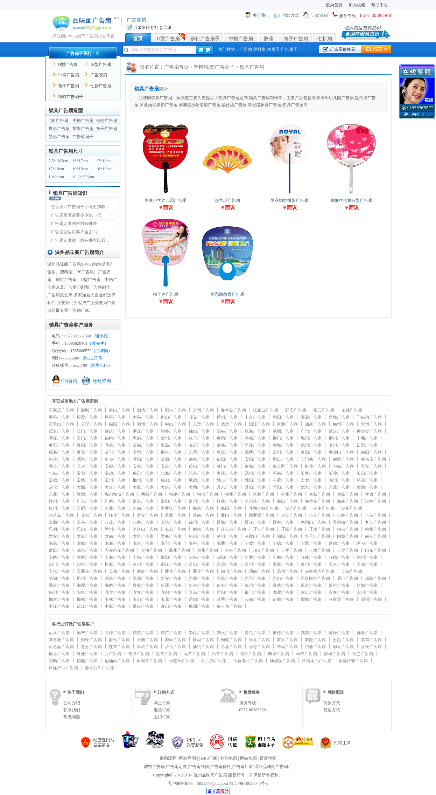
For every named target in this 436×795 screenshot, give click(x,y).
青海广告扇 (151, 550)
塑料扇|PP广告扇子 (214, 67)
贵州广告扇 (199, 501)
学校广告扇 (199, 633)
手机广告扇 (147, 647)
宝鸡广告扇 (115, 473)
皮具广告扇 (59, 633)
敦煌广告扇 (367, 487)
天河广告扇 (339, 564)
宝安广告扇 (371, 466)
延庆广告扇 (295, 410)
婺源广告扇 (143, 578)
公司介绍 (71, 702)
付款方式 (290, 15)
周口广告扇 (283, 459)
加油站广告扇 (117, 661)
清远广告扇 (231, 424)
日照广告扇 (367, 445)
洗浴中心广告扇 (316, 661)
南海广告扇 (115, 543)
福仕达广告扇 (165, 294)
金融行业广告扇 (353, 661)
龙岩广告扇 (143, 536)
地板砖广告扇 (282, 661)
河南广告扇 (143, 508)
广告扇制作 (198, 766)
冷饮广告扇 (371, 647)
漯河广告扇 (87, 459)
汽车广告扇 (222, 654)
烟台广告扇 (171, 452)
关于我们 (261, 15)
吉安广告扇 (319, 515)
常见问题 (71, 716)
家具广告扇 (287, 640)
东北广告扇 (339, 487)
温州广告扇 (287, 571)
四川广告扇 (59, 564)
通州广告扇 (227, 417)
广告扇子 (289, 49)
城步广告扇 (227, 480)
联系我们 (71, 709)
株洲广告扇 (199, 606)
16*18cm (80, 168)
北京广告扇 (199, 473)
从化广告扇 (59, 487)
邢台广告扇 (175, 410)
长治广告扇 (367, 473)
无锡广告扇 (351, 571)
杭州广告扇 (59, 508)
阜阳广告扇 (347, 494)
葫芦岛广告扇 (61, 515)
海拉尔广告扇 (317, 501)
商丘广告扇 (59, 466)
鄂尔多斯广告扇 (119, 494)
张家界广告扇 (341, 599)
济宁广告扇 (115, 452)
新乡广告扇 (115, 459)
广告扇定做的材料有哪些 (74, 223)
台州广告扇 (255, 564)
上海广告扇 (115, 557)
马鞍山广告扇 (257, 536)
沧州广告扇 (203, 410)
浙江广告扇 (59, 606)
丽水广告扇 (203, 529)
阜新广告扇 (319, 494)
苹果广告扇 (82, 128)
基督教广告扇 (61, 640)
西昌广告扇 (227, 578)
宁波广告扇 (255, 543)
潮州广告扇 (147, 424)
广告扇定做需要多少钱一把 (76, 215)
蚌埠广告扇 (315, 466)
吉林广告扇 (347, 515)
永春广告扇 (339, 592)
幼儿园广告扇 (213, 661)
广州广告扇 (311, 431)
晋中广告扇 (283, 522)
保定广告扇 (143, 473)
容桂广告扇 (235, 550)
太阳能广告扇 (181, 661)
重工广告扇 (362, 654)
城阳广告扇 (255, 480)
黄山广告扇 (231, 515)
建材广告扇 (203, 640)
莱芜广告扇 (227, 445)
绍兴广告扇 (199, 557)
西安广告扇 (171, 578)
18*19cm (104, 168)
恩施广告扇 (143, 438)
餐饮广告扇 (339, 633)
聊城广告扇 (283, 445)
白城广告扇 (255, 466)
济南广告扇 (143, 445)
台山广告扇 (199, 564)
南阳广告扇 (371, 452)
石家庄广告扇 (61, 410)
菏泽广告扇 (255, 445)
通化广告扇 (175, 571)
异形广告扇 (59, 136)
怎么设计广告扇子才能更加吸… (80, 206)
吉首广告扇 (375, 515)
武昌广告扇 (115, 578)
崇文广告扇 (311, 480)
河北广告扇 (115, 508)
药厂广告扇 (171, 633)
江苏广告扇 (115, 522)
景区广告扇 (250, 654)
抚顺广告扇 (263, 494)
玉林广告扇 (115, 599)
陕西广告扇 (87, 557)
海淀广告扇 (311, 417)
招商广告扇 (87, 661)
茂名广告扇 (59, 431)
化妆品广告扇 (61, 647)
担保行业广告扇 (63, 668)
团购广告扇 (59, 661)
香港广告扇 (59, 585)
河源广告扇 (287, 424)
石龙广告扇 (255, 557)
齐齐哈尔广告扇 (119, 550)
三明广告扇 (291, 550)
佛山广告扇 (199, 431)
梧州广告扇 (87, 578)
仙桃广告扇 (115, 438)
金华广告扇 (171, 522)
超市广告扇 (175, 647)
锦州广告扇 (199, 522)
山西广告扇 (59, 557)
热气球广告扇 (227, 200)
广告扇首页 (176, 67)
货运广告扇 (138, 654)
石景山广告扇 (61, 424)
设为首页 (334, 4)
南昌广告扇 (59, 543)
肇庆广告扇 (115, 431)
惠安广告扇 (291, 515)
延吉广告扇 (339, 585)
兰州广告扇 (115, 529)
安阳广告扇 (255, 459)
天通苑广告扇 (89, 571)
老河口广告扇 (145, 529)
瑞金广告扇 (263, 550)
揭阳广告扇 (119, 424)
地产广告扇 (87, 633)
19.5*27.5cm (83, 176)
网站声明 (187, 758)
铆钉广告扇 (106, 120)
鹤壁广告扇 (343, 459)
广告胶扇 (98, 75)
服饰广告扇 (119, 640)
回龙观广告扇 (261, 515)
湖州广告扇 (351, 508)
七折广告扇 (100, 85)
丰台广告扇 (255, 417)
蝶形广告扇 (59, 128)
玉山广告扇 (143, 599)
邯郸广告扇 (91, 410)
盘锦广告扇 (339, 543)
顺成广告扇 (311, 557)
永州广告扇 (367, 592)
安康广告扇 (143, 466)
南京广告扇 (143, 543)
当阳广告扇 (283, 487)
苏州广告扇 (143, 564)
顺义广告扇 (199, 417)
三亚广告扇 (347, 550)
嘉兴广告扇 (87, 522)
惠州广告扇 (371, 424)
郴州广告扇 (143, 480)
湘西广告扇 (115, 585)
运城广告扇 (283, 599)
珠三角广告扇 (229, 606)
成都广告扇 (171, 480)
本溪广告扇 (227, 473)
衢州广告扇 (179, 550)
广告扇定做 (176, 766)
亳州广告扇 (255, 473)
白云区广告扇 (285, 466)
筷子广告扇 (296, 38)
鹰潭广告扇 (283, 592)
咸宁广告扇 (199, 438)
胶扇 (269, 38)
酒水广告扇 (227, 633)
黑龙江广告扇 (173, 508)
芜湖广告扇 (59, 578)
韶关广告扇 (171, 431)
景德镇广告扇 (345, 522)
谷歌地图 (228, 758)
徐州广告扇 (255, 585)
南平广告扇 (199, 543)
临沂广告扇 (199, 445)
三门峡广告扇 (313, 459)
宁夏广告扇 (311, 543)
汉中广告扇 (375, 501)
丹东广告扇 (227, 487)
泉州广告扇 (207, 550)
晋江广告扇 (255, 522)
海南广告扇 (347, 501)
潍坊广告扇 (143, 452)
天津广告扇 (367, 564)
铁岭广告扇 (147, 571)
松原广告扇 (115, 564)
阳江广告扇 (259, 424)
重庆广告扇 (143, 606)
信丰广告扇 (227, 585)
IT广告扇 (113, 654)
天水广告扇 (59, 571)
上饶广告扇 (143, 557)
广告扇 (245, 49)
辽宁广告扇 (263, 529)
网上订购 (162, 702)
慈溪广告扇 (367, 480)
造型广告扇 (100, 64)
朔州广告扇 (367, 557)
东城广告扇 (351, 410)
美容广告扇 (371, 640)
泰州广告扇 (311, 564)
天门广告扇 (87, 438)
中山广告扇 (175, 424)
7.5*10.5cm (59, 160)
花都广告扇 (91, 515)
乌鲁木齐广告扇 (319, 571)
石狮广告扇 (283, 557)
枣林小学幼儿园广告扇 (166, 200)
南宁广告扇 (171, 543)
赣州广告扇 (59, 501)
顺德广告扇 (339, 557)
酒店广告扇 (311, 633)
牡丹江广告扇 (317, 536)
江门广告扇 (87, 431)
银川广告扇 (255, 592)
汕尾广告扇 (315, 424)
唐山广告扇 (119, 410)
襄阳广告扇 (87, 445)
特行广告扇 (306, 654)
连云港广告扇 (233, 529)
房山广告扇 (171, 417)
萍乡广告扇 (367, 543)
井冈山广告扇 (313, 522)
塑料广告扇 (154, 766)
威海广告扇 (59, 452)
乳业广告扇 (87, 654)
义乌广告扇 (199, 592)
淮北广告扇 (175, 515)
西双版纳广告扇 (315, 578)
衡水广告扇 (203, 508)
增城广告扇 (311, 599)
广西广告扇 (115, 501)
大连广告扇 (115, 487)
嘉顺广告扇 (59, 522)
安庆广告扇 (171, 466)
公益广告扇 (231, 647)
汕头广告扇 (227, 431)
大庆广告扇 (171, 487)
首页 (138, 38)
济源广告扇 (171, 459)
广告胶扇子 (82, 136)
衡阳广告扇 (231, 508)
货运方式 (331, 709)
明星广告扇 (278, 654)
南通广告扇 (227, 543)
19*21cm (56, 176)
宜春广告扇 (143, 592)
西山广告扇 (283, 578)
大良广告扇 (143, 487)
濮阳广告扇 (143, 459)
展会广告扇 (59, 654)
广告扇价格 (220, 766)
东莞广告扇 (203, 424)
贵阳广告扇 (171, 501)
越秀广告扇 (227, 599)
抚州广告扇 (291, 494)
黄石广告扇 (59, 445)
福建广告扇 (179, 494)
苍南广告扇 (283, 473)
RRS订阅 (209, 758)
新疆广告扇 (171, 585)
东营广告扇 (199, 452)
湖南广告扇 (323, 508)
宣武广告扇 (283, 585)
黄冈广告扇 (227, 438)
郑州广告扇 (283, 452)
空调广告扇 (147, 640)
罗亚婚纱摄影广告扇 (289, 200)
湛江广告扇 (143, 431)
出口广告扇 (343, 640)
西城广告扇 (339, 417)
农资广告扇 (259, 647)
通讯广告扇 (203, 647)
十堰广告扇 (367, 438)
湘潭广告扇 (87, 585)
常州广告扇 (115, 480)
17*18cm (104, 160)
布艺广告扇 (194, 654)
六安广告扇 (59, 536)
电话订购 (162, 709)
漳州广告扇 (371, 599)
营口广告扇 (311, 592)
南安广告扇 (375, 536)
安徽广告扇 (115, 466)
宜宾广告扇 (115, 592)
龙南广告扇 (115, 536)
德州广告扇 (311, 445)
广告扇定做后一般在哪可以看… (80, 240)
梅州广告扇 (343, 424)
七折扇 (324, 38)
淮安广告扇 (147, 515)
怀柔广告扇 (87, 417)
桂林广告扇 (227, 501)
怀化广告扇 (119, 515)
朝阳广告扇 (283, 417)
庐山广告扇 (199, 536)
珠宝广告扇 (119, 647)
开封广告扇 (87, 466)
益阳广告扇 (227, 592)
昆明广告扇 (59, 529)
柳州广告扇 (375, 529)
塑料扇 (259, 49)
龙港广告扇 (87, 536)
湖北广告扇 (295, 508)
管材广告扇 (287, 647)
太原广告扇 (283, 564)
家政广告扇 (315, 640)
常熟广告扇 (87, 480)
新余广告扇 (199, 585)
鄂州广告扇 (311, 438)
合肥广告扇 (87, 508)
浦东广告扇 (87, 550)
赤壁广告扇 (283, 480)
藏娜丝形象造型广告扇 (351, 200)
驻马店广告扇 (373, 459)
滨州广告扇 (339, 445)
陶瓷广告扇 (231, 640)
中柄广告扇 (240, 38)
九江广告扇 (375, 522)
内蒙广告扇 (347, 536)
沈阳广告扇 (227, 557)
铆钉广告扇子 (205, 38)
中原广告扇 (115, 606)
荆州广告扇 (339, 438)
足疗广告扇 (283, 633)
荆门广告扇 (283, 438)
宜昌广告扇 (115, 445)
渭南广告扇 (259, 571)
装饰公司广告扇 (99, 668)
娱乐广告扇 (255, 633)
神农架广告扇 (369, 431)
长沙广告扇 (339, 473)
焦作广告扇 (59, 459)
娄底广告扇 (171, 536)
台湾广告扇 (227, 564)
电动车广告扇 (149, 661)
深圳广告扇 (283, 431)
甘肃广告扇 (375, 494)
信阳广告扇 (227, 459)
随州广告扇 (171, 438)
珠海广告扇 (255, 431)
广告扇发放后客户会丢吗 (74, 231)
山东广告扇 (375, 550)
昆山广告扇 (87, 529)
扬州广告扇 (59, 592)
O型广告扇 (168, 38)
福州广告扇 (235, 494)
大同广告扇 (199, 487)
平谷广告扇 (59, 417)
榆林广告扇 (87, 599)
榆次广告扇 (59, 599)
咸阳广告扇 (375, 578)
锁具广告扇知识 (70, 193)
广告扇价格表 (342, 49)
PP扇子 (273, 49)
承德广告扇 (199, 480)
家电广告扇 (175, 640)
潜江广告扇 (59, 438)
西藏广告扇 (199, 578)
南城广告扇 (87, 543)
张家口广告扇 (265, 410)
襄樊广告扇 (143, 585)
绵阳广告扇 (287, 536)
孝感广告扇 (255, 438)
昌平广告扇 (115, 417)
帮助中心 (379, 4)
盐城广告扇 (367, 585)
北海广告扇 (171, 473)
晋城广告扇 (227, 522)
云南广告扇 (255, 599)
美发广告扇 (91, 647)
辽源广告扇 (319, 529)
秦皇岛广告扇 (233, 410)
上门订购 (162, 716)
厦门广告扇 (347, 578)
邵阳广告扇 (171, 557)
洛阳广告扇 (311, 452)
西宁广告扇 (255, 578)
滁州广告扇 (339, 480)
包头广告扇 (343, 466)
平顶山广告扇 (341, 452)
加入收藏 (357, 4)
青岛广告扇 (171, 445)
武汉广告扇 (339, 431)
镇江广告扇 (87, 606)
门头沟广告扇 (369, 417)
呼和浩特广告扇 (263, 508)
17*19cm (56, 168)
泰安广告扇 (87, 452)
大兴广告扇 (143, 417)
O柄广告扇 (59, 120)
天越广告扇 (119, 571)
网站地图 (248, 758)
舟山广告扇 (171, 606)
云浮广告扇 (91, 424)
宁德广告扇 (283, 543)
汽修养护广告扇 (248, 661)
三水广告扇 (319, 550)
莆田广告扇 (59, 550)
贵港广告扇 (143, 501)
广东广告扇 (87, 501)
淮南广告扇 (203, 515)
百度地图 (268, 758)
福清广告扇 (207, 494)
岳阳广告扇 (199, 599)
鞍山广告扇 (199, 466)
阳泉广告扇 (87, 592)
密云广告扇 (323, 410)
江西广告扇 (143, 522)
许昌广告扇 (199, 459)
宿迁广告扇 (171, 564)
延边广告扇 (311, 585)
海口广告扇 (287, 501)
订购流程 (319, 15)
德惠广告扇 (311, 487)
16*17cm (80, 160)
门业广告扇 (315, 647)
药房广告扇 (143, 633)
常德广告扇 (59, 480)
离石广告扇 (175, 529)
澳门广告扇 (227, 466)
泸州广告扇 (227, 536)
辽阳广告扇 (291, 529)
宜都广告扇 (171, 592)
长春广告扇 (311, 473)
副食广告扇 (91, 640)
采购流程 (168, 758)
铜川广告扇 (231, 571)
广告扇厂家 (242, 766)
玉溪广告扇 (171, 599)
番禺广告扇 (151, 494)
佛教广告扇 (367, 633)
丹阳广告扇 (255, 487)
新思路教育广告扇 (227, 294)
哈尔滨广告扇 (257, 501)
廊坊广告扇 (147, 410)
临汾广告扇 (347, 529)
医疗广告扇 (115, 633)
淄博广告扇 (255, 452)
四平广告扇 (87, 564)
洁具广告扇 (259, 640)
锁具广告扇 (343, 647)
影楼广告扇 (334, 654)
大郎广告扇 (87, 487)
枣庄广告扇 (227, 452)
